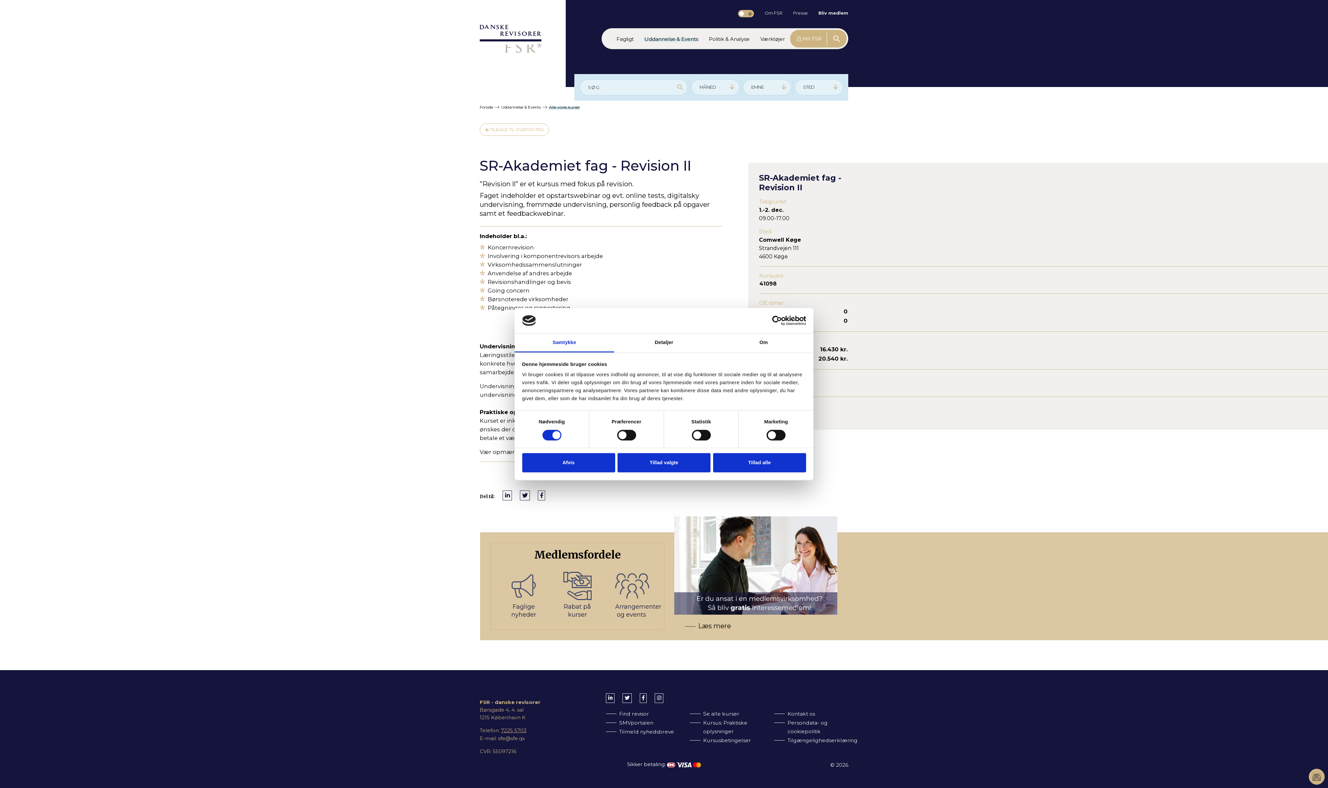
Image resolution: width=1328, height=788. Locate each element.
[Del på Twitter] (525, 495)
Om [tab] (763, 342)
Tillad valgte (664, 463)
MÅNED (717, 87)
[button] (625, 38)
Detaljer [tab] (664, 342)
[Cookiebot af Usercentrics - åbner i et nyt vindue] (777, 320)
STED (820, 87)
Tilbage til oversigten (514, 129)
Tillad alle (759, 463)
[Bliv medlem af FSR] (669, 586)
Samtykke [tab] (564, 342)
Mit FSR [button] (809, 39)
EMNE (769, 87)
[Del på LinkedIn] (507, 495)
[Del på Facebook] (541, 495)
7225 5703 (514, 730)
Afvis (568, 463)
